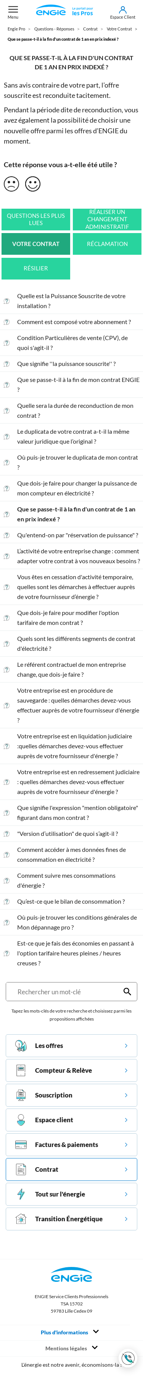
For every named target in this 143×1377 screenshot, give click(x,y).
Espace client (44, 1120)
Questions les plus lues (36, 219)
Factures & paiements (56, 1144)
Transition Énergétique (59, 1219)
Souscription (43, 1095)
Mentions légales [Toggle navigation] (71, 1348)
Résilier (36, 268)
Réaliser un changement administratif (107, 219)
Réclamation (107, 244)
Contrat (36, 1169)
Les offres (39, 1045)
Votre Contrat (35, 244)
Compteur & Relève (53, 1070)
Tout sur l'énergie (50, 1194)
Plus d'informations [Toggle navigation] (70, 1332)
